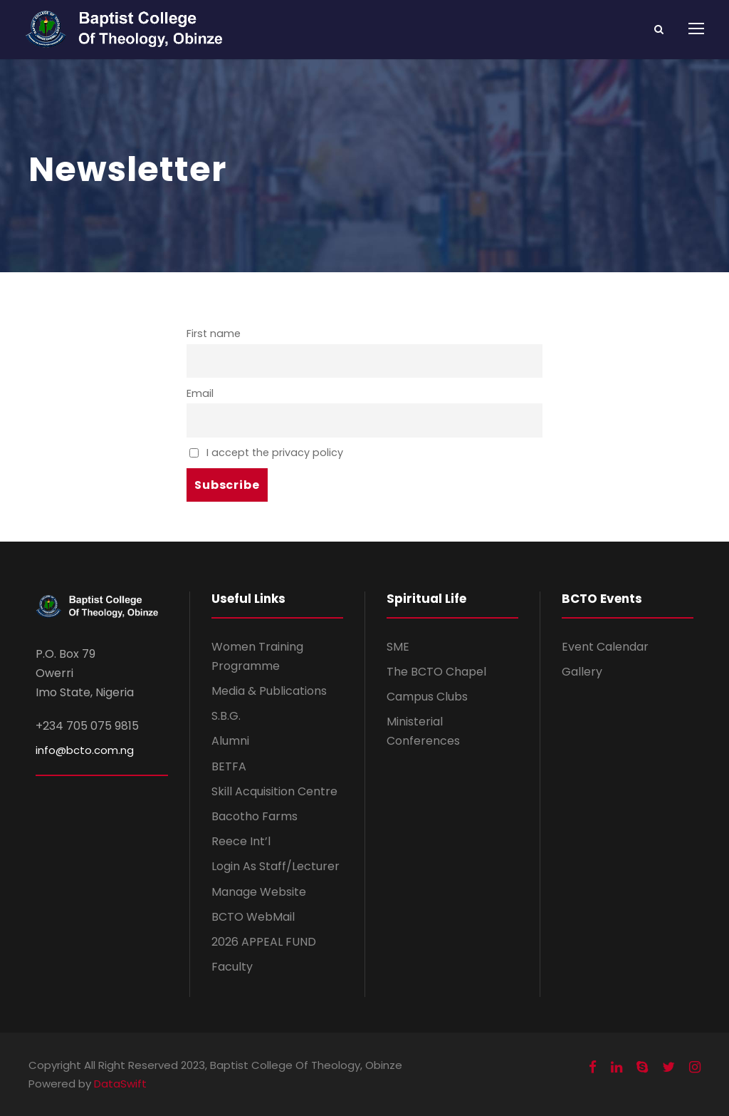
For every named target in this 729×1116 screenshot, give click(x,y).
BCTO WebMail (253, 917)
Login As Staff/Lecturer (275, 866)
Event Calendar (605, 647)
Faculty (232, 967)
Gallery (582, 671)
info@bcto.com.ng (85, 750)
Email (200, 393)
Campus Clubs (427, 696)
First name (214, 333)
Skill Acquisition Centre (274, 791)
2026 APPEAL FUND (263, 942)
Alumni (230, 741)
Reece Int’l (241, 841)
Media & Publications (269, 691)
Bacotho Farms (254, 816)
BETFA (228, 766)
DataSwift (120, 1083)
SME (398, 647)
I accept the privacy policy (266, 452)
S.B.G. (226, 716)
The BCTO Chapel (436, 671)
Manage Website (258, 892)
